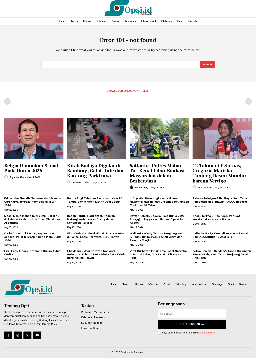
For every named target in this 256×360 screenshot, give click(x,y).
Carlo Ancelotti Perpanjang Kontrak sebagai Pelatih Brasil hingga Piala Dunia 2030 (32, 239)
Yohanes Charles (81, 185)
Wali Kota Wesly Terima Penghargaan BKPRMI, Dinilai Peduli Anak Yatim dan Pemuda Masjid (156, 239)
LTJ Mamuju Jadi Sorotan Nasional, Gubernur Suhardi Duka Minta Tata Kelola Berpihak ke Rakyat (96, 257)
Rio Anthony (141, 190)
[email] (192, 316)
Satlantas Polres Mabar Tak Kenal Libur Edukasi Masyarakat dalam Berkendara (157, 175)
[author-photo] (6, 180)
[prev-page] (7, 104)
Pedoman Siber (207, 335)
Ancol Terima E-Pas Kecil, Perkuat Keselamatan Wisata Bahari (216, 220)
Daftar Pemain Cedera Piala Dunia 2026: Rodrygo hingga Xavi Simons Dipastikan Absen (157, 222)
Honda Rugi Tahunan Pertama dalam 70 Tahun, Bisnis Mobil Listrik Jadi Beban (94, 202)
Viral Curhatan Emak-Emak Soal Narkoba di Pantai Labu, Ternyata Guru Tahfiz (95, 237)
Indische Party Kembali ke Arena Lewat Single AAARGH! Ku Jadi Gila (220, 237)
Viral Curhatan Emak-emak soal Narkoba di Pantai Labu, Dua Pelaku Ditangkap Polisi (158, 257)
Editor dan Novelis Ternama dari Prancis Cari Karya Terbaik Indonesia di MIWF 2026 (32, 204)
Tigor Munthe (17, 179)
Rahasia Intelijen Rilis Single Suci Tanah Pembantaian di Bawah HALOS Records (221, 202)
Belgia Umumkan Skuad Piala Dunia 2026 (31, 170)
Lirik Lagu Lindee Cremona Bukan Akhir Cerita (32, 255)
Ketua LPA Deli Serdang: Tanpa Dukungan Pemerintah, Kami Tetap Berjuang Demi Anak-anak (222, 257)
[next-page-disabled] (248, 104)
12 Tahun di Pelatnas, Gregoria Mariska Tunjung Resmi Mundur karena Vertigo (219, 175)
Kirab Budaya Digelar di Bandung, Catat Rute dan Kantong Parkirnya (95, 173)
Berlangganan (192, 326)
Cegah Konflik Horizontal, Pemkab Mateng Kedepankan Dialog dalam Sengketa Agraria (91, 222)
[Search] (207, 67)
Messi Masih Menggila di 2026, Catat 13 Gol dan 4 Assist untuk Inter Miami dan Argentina (32, 222)
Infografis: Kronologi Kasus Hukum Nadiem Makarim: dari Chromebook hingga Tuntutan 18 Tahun (159, 204)
